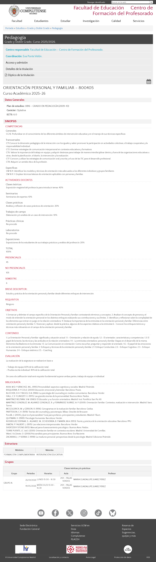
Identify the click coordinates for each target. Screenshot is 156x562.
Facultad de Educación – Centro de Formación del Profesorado (66, 49)
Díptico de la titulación (21, 75)
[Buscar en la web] (151, 2)
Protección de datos (122, 557)
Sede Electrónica (28, 525)
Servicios (138, 21)
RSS (148, 557)
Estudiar (66, 21)
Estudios (20, 28)
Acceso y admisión (17, 62)
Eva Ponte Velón (32, 56)
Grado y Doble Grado (38, 28)
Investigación (91, 21)
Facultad (17, 21)
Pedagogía (57, 28)
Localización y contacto (59, 557)
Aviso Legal (91, 557)
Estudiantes (41, 21)
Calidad (116, 21)
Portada (9, 28)
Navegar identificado (96, 2)
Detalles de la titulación (19, 69)
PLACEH (75, 539)
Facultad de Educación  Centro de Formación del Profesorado (113, 10)
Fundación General (30, 529)
